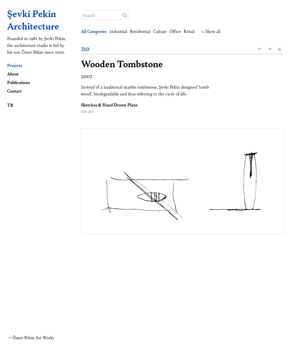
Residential (140, 31)
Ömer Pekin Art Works (33, 337)
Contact (14, 91)
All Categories (94, 31)
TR (10, 105)
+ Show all (211, 31)
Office (175, 31)
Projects (14, 65)
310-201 (87, 111)
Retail (189, 31)
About (12, 74)
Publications (18, 82)
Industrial (118, 31)
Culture (160, 31)
